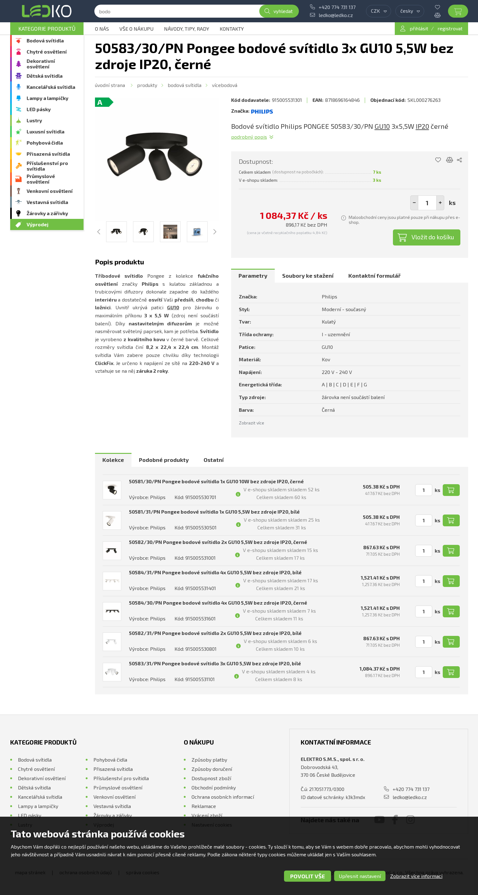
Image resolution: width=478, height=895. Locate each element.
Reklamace (204, 806)
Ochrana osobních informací (223, 797)
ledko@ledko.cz (336, 15)
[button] (440, 202)
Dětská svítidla (44, 76)
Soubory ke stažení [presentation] (308, 275)
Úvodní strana (110, 85)
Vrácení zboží (207, 815)
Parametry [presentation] (253, 275)
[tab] (253, 276)
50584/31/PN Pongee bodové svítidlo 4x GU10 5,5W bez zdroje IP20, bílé (215, 572)
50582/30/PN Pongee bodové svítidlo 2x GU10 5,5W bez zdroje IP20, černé (218, 542)
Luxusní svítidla (45, 131)
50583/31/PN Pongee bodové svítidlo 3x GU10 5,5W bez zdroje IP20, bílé (215, 663)
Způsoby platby (209, 759)
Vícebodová (224, 85)
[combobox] (378, 11)
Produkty (147, 85)
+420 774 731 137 (337, 7)
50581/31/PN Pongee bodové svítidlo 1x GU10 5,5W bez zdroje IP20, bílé (214, 512)
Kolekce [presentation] (113, 459)
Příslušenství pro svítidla (47, 166)
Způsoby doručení (212, 769)
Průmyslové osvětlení (41, 179)
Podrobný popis (249, 137)
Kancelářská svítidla (51, 87)
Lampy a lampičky (47, 98)
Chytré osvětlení (47, 51)
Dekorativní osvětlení (41, 63)
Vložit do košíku (432, 237)
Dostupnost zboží (211, 778)
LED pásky (39, 109)
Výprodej (38, 224)
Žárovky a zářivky (47, 213)
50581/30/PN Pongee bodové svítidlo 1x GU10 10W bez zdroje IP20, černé (216, 481)
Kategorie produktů (46, 28)
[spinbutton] (427, 202)
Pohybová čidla (45, 143)
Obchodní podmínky (214, 787)
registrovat (450, 28)
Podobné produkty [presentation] (164, 459)
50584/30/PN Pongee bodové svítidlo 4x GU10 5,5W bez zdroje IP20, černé (218, 603)
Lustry (34, 120)
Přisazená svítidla (48, 154)
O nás (102, 29)
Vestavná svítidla (47, 202)
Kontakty (232, 29)
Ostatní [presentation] (214, 459)
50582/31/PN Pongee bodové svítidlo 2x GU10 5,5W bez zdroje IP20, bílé (215, 633)
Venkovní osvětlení (50, 191)
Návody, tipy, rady (186, 29)
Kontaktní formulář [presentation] (374, 275)
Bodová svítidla (45, 40)
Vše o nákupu (136, 29)
